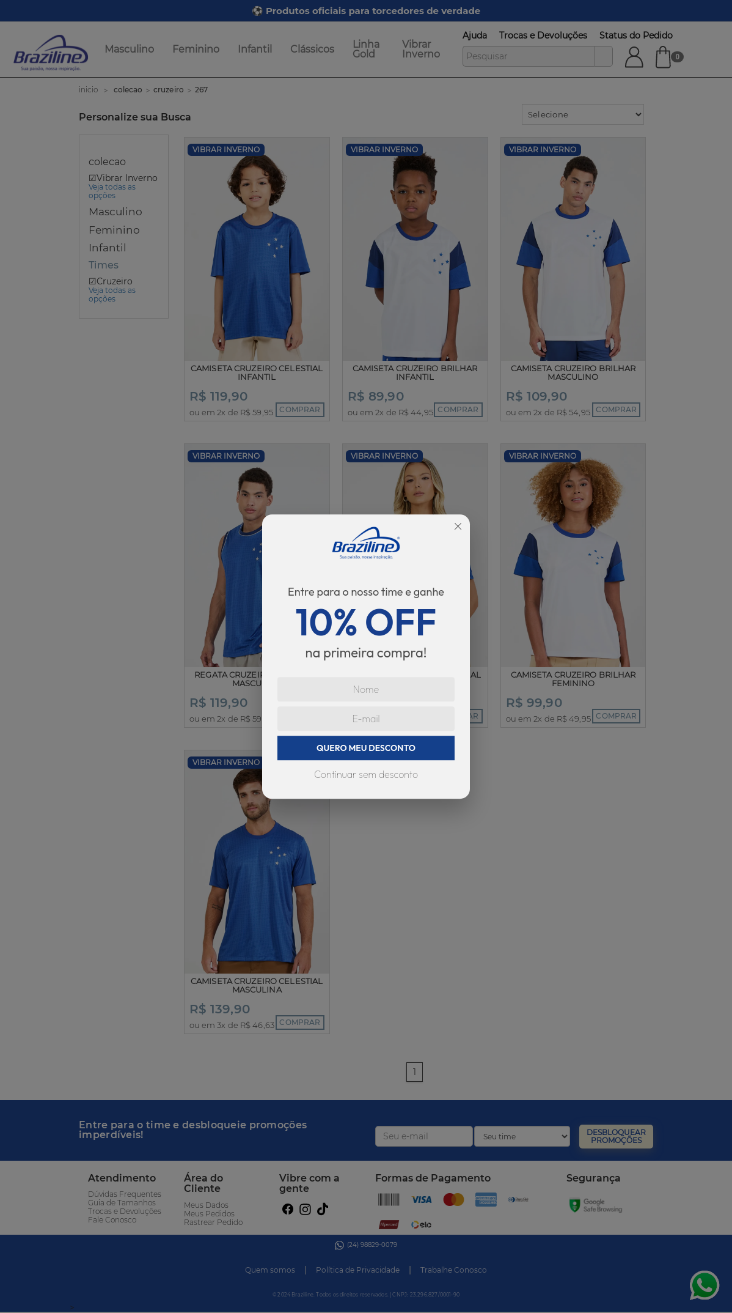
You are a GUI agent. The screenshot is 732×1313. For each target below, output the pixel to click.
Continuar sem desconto (366, 774)
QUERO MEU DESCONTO (366, 747)
